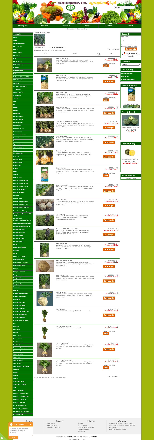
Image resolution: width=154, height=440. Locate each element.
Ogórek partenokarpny (20, 262)
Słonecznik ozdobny (19, 384)
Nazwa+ (75, 53)
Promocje (44, 26)
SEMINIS (16, 83)
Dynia (15, 150)
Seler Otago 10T (61, 309)
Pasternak (16, 287)
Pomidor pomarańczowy (21, 311)
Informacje (66, 26)
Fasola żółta (17, 165)
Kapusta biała (17, 198)
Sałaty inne (16, 357)
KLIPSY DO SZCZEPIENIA (21, 411)
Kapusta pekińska (19, 232)
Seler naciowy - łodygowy (21, 366)
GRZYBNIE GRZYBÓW (20, 408)
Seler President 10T (62, 343)
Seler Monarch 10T (62, 275)
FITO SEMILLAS (18, 65)
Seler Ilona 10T (61, 214)
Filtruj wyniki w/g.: (40, 47)
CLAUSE (16, 49)
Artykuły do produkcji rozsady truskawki (121, 423)
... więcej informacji (109, 63)
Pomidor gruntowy (19, 302)
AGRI (15, 40)
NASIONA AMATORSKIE (20, 393)
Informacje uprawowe (128, 79)
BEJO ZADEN (17, 46)
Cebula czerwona (18, 128)
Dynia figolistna (18, 153)
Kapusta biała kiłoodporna (21, 211)
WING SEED (17, 95)
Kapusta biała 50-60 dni (20, 201)
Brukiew (15, 110)
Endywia (16, 156)
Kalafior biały (17, 177)
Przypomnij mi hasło (127, 45)
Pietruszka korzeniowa (20, 293)
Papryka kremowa (19, 275)
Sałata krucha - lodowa (20, 348)
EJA (14, 58)
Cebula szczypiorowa (20, 135)
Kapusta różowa (18, 235)
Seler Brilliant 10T (61, 136)
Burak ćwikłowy (18, 116)
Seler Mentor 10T (61, 243)
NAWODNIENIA (18, 414)
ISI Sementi (16, 74)
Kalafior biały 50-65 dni (20, 180)
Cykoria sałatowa (18, 147)
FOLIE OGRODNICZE (20, 405)
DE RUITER (16, 55)
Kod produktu (98, 54)
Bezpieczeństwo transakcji (86, 427)
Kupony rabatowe (52, 425)
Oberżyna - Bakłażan (19, 256)
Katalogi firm (125, 76)
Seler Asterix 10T (61, 92)
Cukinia (15, 141)
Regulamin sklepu (83, 429)
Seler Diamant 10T (62, 185)
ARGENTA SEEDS (19, 43)
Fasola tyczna (17, 159)
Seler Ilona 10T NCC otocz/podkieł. (67, 229)
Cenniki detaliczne (127, 73)
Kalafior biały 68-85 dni (20, 183)
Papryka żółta (17, 284)
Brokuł (15, 107)
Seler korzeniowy (18, 360)
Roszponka (16, 329)
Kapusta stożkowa (19, 238)
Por (14, 323)
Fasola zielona (17, 162)
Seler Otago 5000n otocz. (64, 326)
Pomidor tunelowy (19, 317)
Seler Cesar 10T (61, 151)
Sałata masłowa (18, 351)
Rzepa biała (17, 335)
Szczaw (15, 372)
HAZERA (16, 68)
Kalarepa (16, 195)
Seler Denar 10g (61, 168)
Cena (110, 53)
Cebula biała (17, 125)
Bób (14, 104)
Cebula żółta (17, 138)
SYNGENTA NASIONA (20, 86)
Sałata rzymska (18, 354)
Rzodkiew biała (18, 342)
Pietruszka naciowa (19, 296)
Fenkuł (15, 168)
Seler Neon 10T (61, 292)
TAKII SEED (17, 89)
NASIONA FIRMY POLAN (21, 396)
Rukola (15, 332)
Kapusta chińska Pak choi (21, 226)
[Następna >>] (115, 49)
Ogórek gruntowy (18, 259)
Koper (15, 244)
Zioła (14, 387)
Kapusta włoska (18, 241)
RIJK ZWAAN (17, 80)
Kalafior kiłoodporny (19, 189)
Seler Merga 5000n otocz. (64, 260)
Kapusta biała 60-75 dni (20, 204)
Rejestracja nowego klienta (129, 46)
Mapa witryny (51, 423)
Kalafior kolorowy (18, 192)
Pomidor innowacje (19, 305)
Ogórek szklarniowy (19, 265)
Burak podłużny (18, 122)
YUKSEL (16, 98)
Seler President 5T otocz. (64, 360)
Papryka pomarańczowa (20, 281)
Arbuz (15, 101)
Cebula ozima (17, 131)
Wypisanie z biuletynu (53, 427)
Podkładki (16, 299)
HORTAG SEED (18, 71)
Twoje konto (109, 26)
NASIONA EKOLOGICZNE (21, 77)
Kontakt (87, 26)
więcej (13, 437)
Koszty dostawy (83, 425)
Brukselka (16, 113)
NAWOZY (16, 37)
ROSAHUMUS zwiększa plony (118, 429)
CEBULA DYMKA (18, 390)
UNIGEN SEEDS (18, 92)
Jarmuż (15, 174)
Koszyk (130, 26)
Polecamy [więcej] (128, 144)
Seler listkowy (17, 363)
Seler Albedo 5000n (62, 58)
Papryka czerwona (19, 271)
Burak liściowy (18, 119)
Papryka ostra (17, 278)
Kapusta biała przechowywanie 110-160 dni (22, 219)
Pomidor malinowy (19, 308)
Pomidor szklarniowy (20, 314)
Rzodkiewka (17, 345)
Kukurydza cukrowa (19, 247)
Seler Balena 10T (61, 107)
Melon (15, 253)
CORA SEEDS (17, 52)
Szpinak (15, 378)
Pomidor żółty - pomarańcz (21, 320)
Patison (15, 290)
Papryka (15, 268)
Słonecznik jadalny (19, 381)
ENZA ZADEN (17, 61)
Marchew (16, 250)
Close (30, 424)
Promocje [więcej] (128, 112)
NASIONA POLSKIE (19, 402)
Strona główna (23, 26)
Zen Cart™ (94, 436)
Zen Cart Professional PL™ (75, 436)
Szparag (15, 375)
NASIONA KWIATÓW (19, 399)
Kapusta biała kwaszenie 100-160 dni (22, 214)
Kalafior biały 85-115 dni (20, 186)
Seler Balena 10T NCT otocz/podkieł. (67, 121)
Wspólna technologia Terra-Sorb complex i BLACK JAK (122, 426)
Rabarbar (16, 326)
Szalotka (16, 369)
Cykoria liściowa (18, 144)
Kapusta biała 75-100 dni (21, 207)
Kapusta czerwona (19, 229)
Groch (15, 171)
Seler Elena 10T (61, 199)
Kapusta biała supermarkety (22, 223)
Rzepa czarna (17, 339)
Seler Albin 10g (61, 75)
